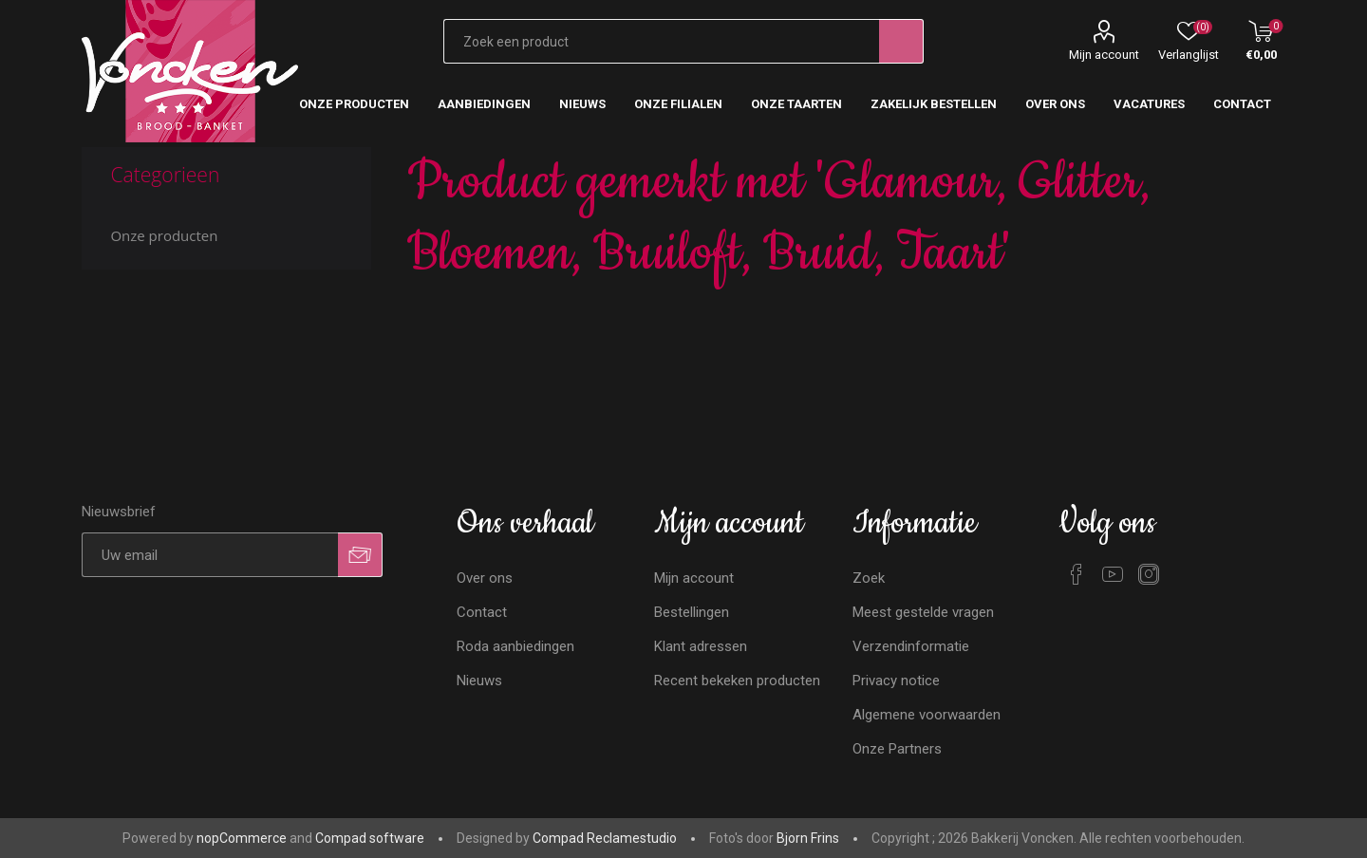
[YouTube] (1112, 574)
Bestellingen (691, 612)
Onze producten (163, 235)
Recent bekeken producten (737, 680)
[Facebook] (1076, 574)
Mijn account (1104, 54)
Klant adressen (700, 646)
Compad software (369, 838)
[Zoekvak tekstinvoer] (661, 41)
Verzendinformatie (910, 646)
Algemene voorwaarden (926, 714)
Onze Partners (897, 748)
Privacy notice (896, 680)
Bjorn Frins (808, 838)
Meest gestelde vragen (923, 612)
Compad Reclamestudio (605, 838)
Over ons (485, 578)
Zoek (868, 578)
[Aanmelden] (210, 554)
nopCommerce (242, 838)
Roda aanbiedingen (515, 646)
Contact (482, 612)
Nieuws (479, 680)
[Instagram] (1148, 574)
